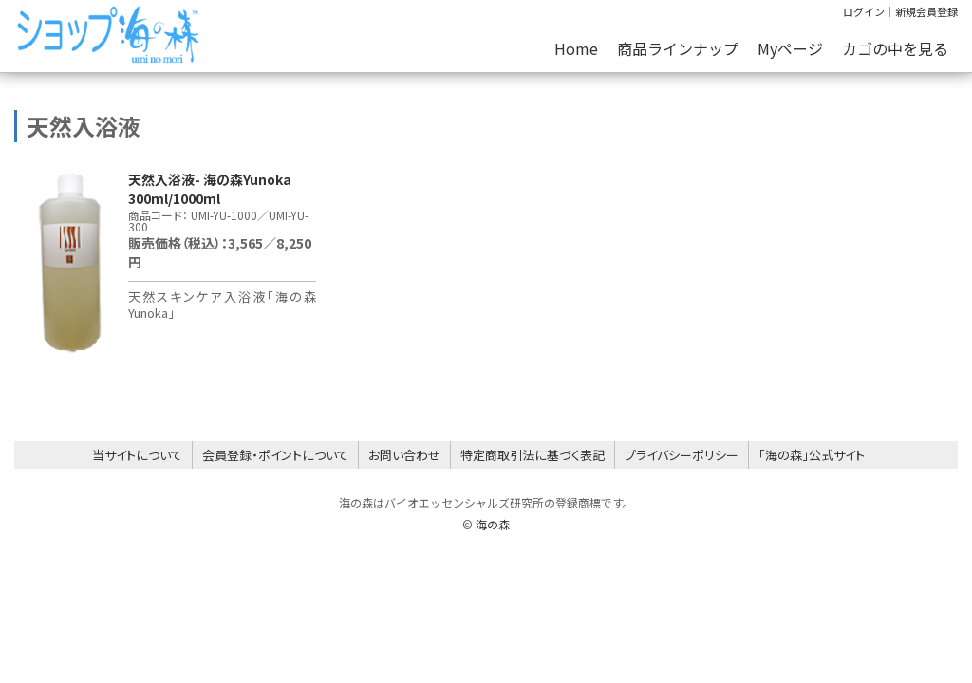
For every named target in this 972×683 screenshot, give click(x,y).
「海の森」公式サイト (811, 455)
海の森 (493, 524)
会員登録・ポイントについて (275, 455)
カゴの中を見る (895, 48)
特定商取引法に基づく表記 (532, 455)
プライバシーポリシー (681, 455)
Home (576, 48)
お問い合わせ (404, 455)
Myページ (790, 48)
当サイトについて (137, 455)
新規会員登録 (926, 11)
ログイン (864, 11)
